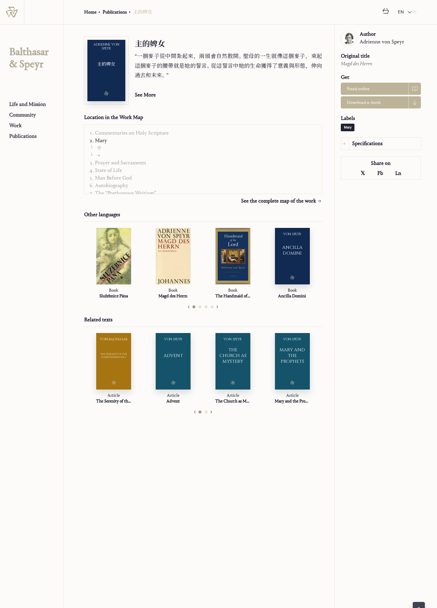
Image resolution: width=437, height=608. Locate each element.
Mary (347, 127)
